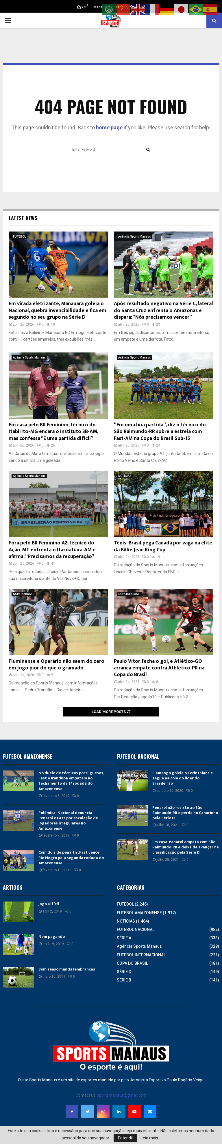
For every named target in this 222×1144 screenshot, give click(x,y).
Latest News (23, 218)
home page (109, 127)
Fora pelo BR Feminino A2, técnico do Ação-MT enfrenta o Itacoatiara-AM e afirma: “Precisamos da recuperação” (52, 550)
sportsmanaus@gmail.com (122, 1095)
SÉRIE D (124, 971)
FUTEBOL (19, 236)
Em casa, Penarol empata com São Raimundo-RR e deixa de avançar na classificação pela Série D (185, 847)
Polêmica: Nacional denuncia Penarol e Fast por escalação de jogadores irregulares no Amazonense (68, 820)
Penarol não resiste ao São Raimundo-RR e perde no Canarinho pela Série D (185, 812)
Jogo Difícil (48, 904)
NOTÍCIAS (125, 475)
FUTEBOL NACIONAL (135, 929)
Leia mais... (151, 1138)
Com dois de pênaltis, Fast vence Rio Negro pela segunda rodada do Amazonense (71, 857)
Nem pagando (51, 936)
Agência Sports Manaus (134, 236)
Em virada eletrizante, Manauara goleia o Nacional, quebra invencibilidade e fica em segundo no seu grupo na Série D (57, 310)
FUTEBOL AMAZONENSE (139, 912)
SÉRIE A (124, 938)
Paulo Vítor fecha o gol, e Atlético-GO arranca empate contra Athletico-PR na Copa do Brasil (159, 668)
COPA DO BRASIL (24, 594)
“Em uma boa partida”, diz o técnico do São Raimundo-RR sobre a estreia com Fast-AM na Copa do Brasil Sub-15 (160, 432)
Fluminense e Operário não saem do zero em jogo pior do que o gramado (56, 664)
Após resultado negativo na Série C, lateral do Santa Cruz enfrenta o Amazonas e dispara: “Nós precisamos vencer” (163, 310)
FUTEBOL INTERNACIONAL (141, 955)
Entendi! (125, 1138)
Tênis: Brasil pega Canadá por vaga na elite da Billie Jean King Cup (163, 546)
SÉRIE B (124, 980)
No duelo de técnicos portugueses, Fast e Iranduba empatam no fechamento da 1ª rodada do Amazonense (71, 781)
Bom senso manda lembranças (66, 969)
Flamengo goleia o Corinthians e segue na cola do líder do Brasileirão (182, 778)
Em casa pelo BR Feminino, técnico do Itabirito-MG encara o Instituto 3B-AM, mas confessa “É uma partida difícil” (53, 432)
